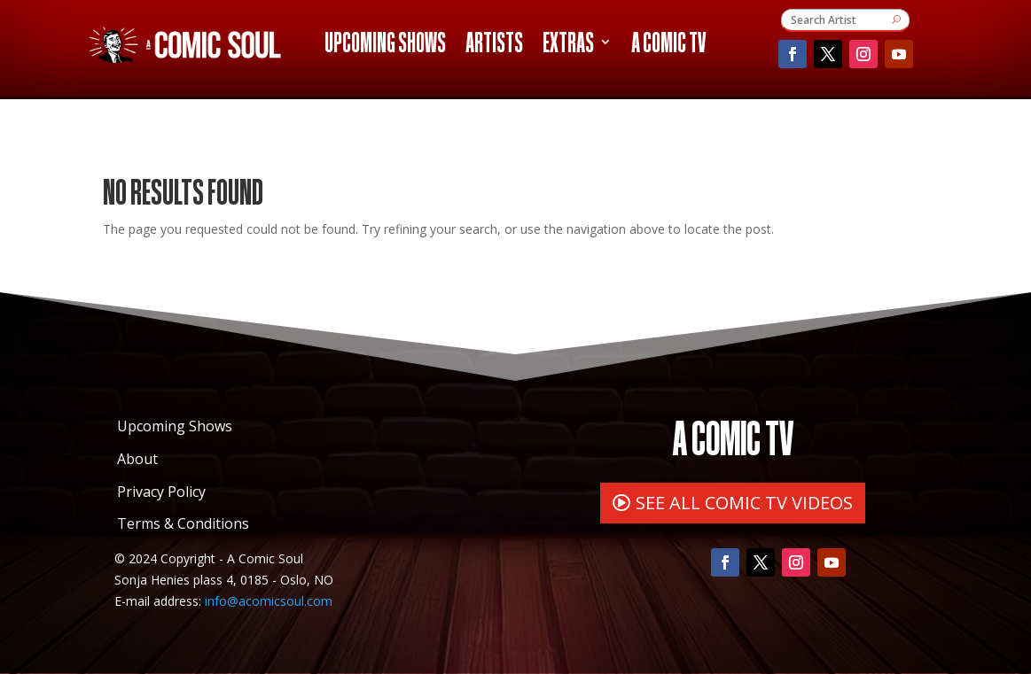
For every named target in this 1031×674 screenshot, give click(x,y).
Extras (568, 45)
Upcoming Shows (385, 45)
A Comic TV (668, 45)
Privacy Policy (161, 491)
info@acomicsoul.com (268, 601)
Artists (494, 45)
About (137, 459)
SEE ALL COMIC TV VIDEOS (744, 503)
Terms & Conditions (183, 523)
